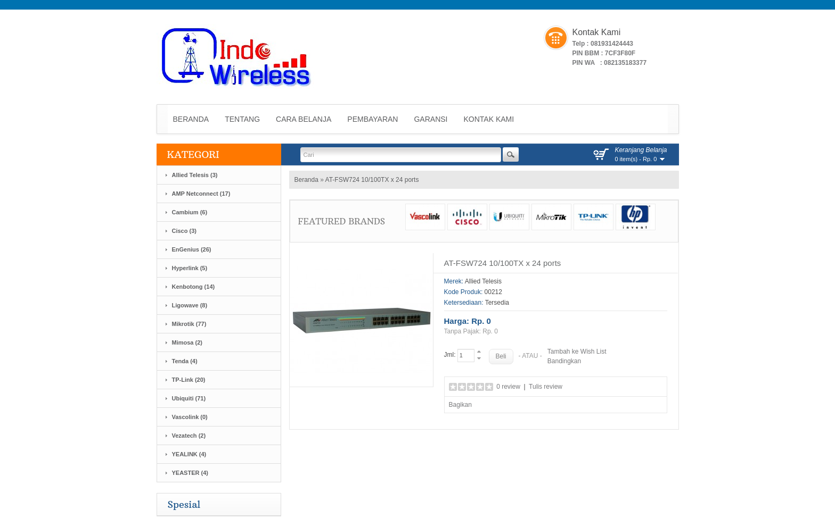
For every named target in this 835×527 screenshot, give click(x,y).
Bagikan (460, 404)
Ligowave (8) (190, 305)
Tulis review (545, 386)
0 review (508, 386)
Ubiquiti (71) (189, 398)
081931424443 (612, 43)
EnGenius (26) (191, 249)
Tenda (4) (185, 361)
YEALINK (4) (189, 454)
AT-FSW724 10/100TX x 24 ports (372, 179)
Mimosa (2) (187, 342)
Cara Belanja (303, 119)
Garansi (430, 119)
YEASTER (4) (190, 473)
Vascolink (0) (190, 417)
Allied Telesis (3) (195, 175)
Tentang (242, 119)
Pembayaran (372, 119)
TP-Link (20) (189, 380)
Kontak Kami (489, 119)
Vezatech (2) (189, 435)
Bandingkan (564, 361)
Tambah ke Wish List (577, 351)
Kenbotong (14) (193, 286)
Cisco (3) (184, 231)
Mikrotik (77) (189, 324)
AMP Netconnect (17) (201, 193)
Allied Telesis (483, 281)
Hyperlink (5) (190, 268)
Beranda (191, 119)
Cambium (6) (190, 212)
